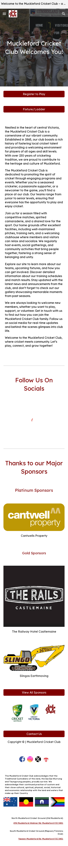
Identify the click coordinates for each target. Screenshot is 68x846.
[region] (34, 4)
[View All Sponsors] (34, 692)
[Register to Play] (34, 94)
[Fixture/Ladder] (34, 109)
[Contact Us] (34, 734)
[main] (34, 47)
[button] (4, 14)
